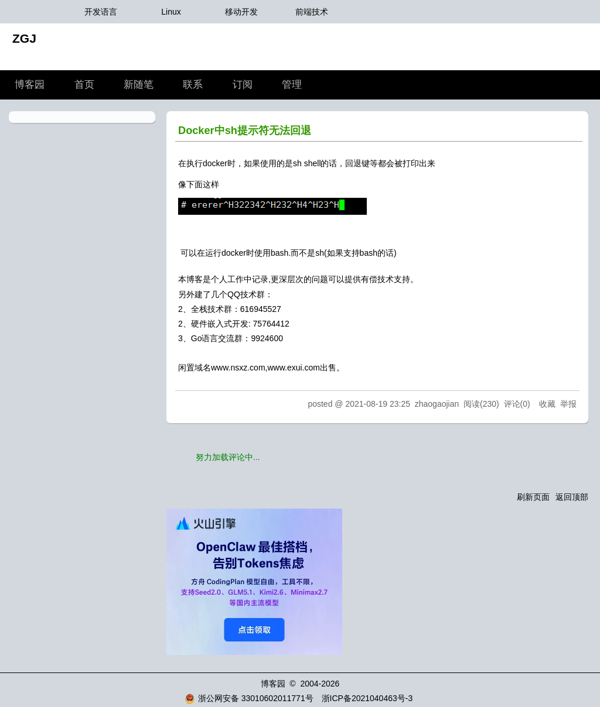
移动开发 (241, 11)
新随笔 (139, 84)
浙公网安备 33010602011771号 (249, 698)
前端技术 (311, 11)
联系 (193, 84)
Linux (170, 11)
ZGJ (24, 38)
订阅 (243, 84)
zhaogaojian (437, 404)
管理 (292, 84)
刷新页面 (533, 497)
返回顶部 (571, 497)
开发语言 (100, 11)
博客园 (30, 84)
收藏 (547, 404)
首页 (84, 84)
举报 (568, 404)
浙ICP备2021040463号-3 (367, 698)
